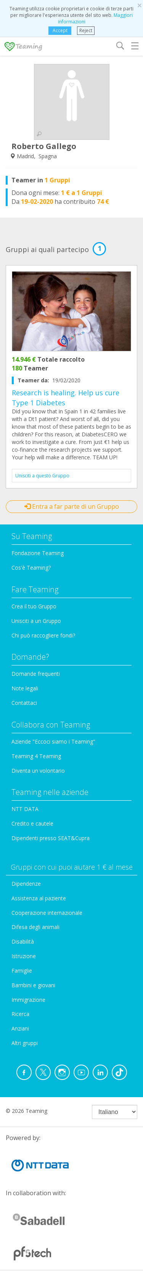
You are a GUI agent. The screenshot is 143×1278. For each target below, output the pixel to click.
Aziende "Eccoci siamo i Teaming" (53, 741)
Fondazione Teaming (37, 553)
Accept (60, 30)
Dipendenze (26, 883)
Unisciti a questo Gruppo (42, 475)
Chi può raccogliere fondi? (43, 635)
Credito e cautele (32, 823)
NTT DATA (25, 809)
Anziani (20, 1028)
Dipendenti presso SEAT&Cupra (50, 838)
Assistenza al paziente (38, 898)
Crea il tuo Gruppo (33, 606)
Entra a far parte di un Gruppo (71, 506)
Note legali (24, 688)
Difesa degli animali (35, 927)
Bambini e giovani (33, 985)
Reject (85, 30)
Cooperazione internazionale (46, 912)
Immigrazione (28, 999)
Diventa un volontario (38, 770)
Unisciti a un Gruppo (36, 620)
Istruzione (23, 956)
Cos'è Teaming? (31, 567)
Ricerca (20, 1013)
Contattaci (24, 702)
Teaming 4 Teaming (36, 756)
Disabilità (22, 941)
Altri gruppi (24, 1043)
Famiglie (21, 970)
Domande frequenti (35, 673)
